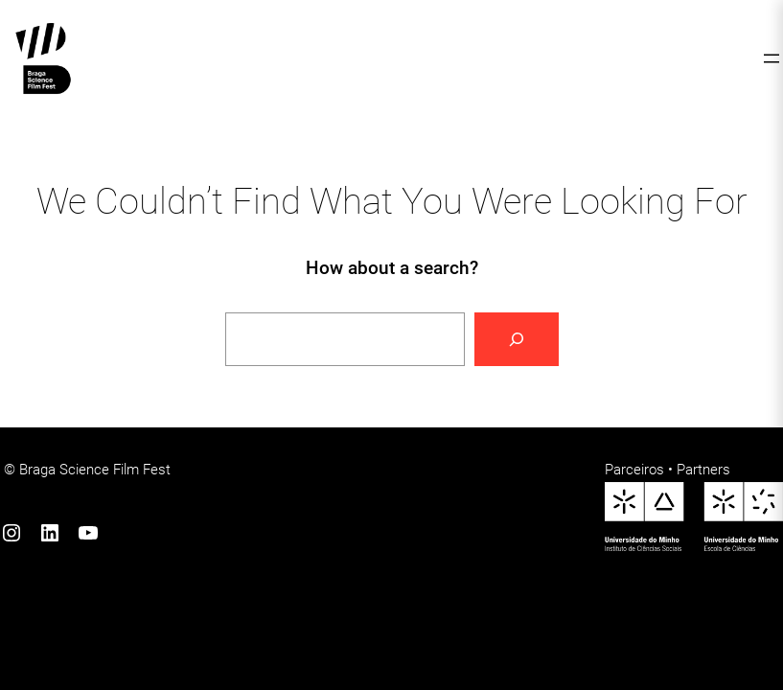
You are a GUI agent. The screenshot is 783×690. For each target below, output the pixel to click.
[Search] (516, 339)
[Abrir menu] (771, 58)
